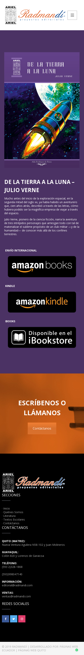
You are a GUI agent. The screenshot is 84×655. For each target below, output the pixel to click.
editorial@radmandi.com (17, 585)
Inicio (6, 508)
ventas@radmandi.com (16, 596)
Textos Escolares (14, 519)
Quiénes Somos (13, 512)
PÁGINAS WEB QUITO (32, 650)
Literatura (9, 516)
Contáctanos (42, 428)
